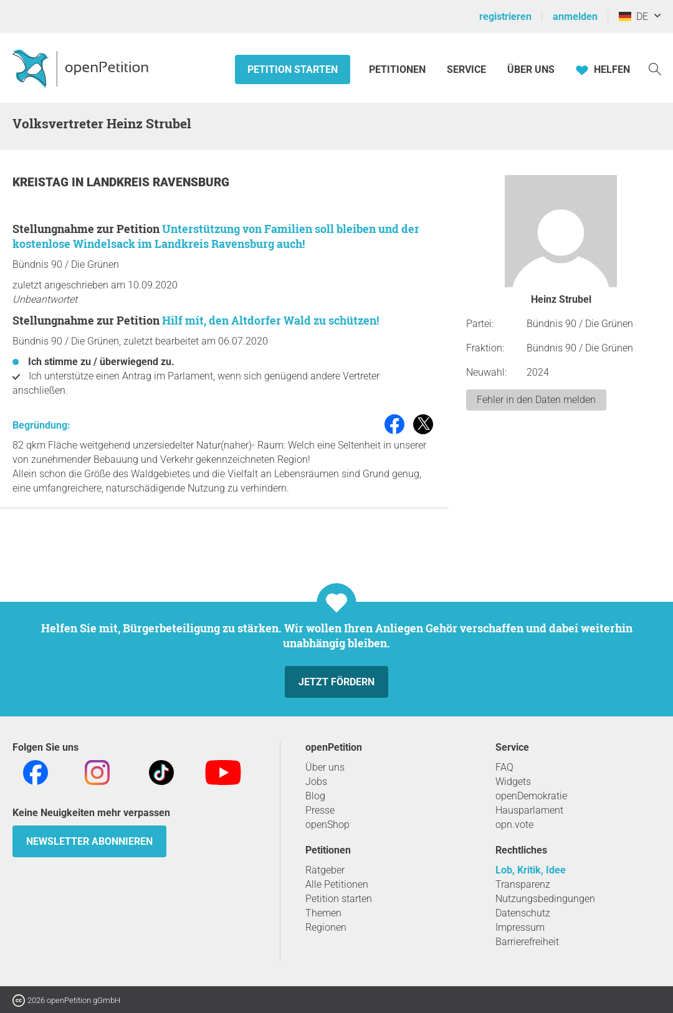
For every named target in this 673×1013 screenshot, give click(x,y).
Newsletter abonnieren (89, 841)
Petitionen (398, 69)
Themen (323, 913)
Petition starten (292, 69)
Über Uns (531, 69)
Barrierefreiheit (527, 942)
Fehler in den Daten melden (536, 400)
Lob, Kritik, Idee (530, 870)
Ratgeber (325, 870)
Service (466, 69)
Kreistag (42, 182)
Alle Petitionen (336, 884)
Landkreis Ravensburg (158, 182)
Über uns (325, 767)
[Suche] (655, 68)
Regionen (325, 927)
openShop (327, 824)
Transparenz (522, 884)
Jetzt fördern (336, 682)
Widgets (513, 781)
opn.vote (514, 824)
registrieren (505, 16)
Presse (320, 810)
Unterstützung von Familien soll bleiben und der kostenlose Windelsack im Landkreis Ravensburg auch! (215, 236)
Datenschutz (522, 913)
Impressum (520, 927)
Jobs (316, 781)
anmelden (575, 16)
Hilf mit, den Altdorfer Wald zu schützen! (270, 320)
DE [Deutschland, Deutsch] (633, 16)
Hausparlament (529, 810)
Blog (315, 796)
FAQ (504, 767)
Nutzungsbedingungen (545, 899)
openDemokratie (531, 796)
